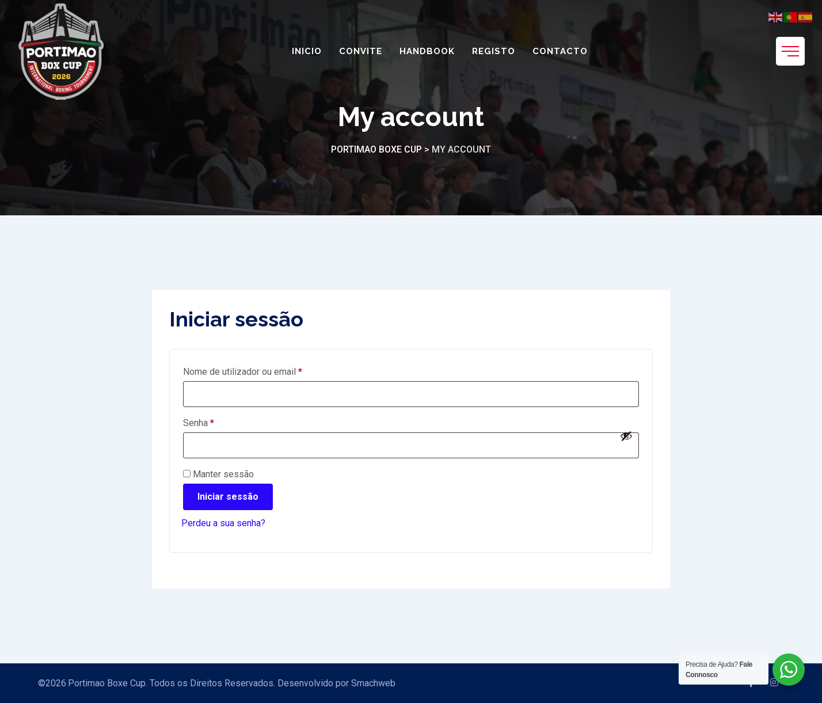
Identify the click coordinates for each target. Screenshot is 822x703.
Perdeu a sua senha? (223, 523)
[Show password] (626, 436)
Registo (493, 51)
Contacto (560, 51)
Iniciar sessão (227, 496)
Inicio (307, 51)
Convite (360, 51)
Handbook (427, 51)
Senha (220, 421)
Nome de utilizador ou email (265, 370)
